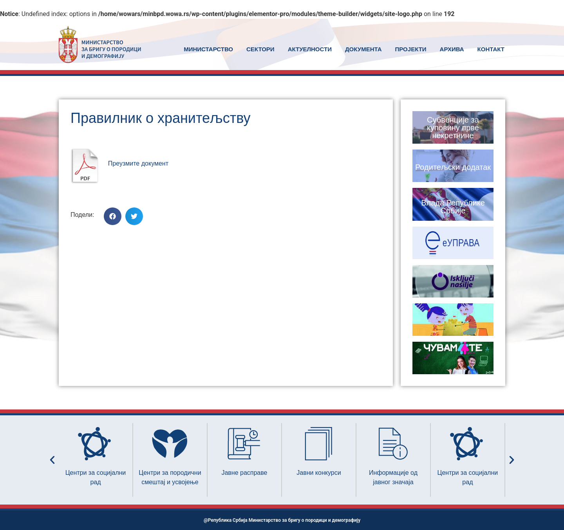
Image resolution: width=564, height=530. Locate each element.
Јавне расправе (244, 472)
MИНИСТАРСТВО (208, 49)
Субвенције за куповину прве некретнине (453, 127)
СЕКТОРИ (260, 49)
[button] (112, 216)
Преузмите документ (138, 163)
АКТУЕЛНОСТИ (310, 49)
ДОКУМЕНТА (363, 49)
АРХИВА (452, 49)
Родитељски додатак (453, 167)
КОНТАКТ (490, 49)
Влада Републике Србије (453, 206)
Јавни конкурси (318, 472)
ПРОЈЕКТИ (411, 49)
